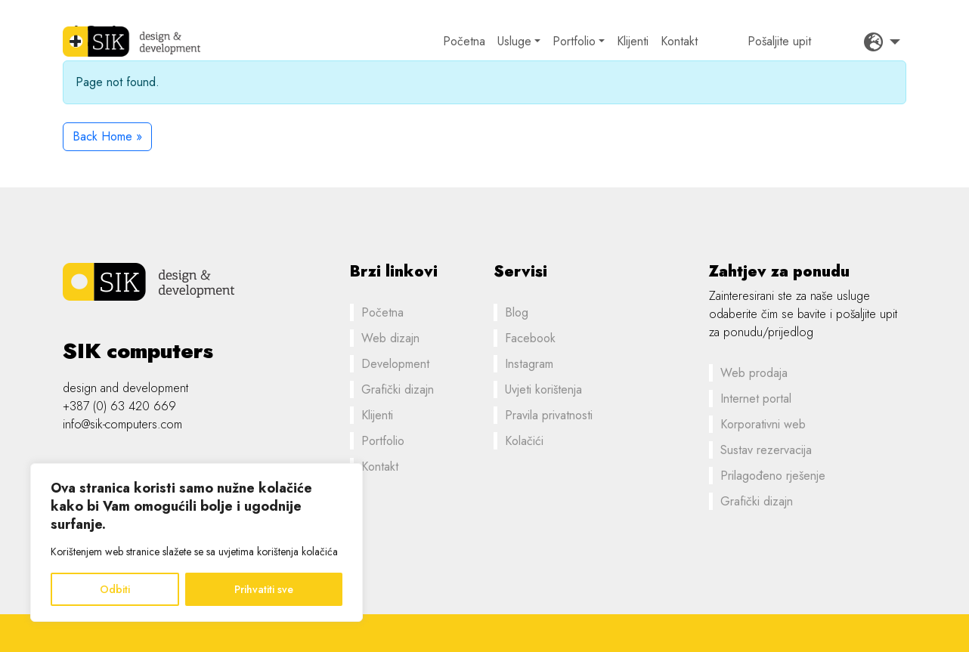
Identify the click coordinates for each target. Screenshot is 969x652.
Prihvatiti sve (263, 589)
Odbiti (115, 589)
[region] (196, 542)
